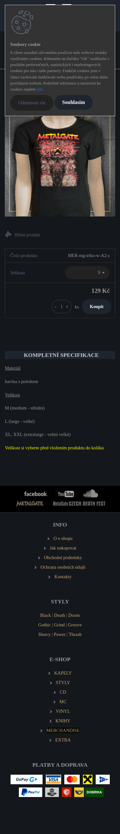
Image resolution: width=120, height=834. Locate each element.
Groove (75, 624)
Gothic (44, 624)
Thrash (75, 634)
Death (59, 615)
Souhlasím (73, 102)
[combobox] (87, 272)
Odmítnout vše (31, 102)
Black (45, 615)
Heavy (44, 634)
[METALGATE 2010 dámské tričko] (60, 162)
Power (60, 634)
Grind (59, 624)
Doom (74, 615)
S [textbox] (99, 272)
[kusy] (61, 306)
